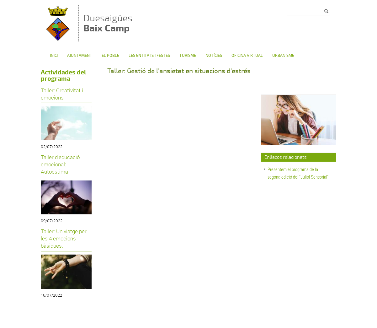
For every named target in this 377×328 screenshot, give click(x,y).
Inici (54, 55)
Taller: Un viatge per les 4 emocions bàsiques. (64, 238)
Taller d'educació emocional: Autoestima (60, 164)
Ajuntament (79, 55)
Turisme (187, 55)
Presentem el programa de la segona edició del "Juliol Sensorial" (298, 173)
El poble (110, 55)
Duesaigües (107, 23)
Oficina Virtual (247, 55)
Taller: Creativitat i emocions (62, 94)
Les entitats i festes (149, 55)
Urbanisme (283, 55)
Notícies (213, 55)
